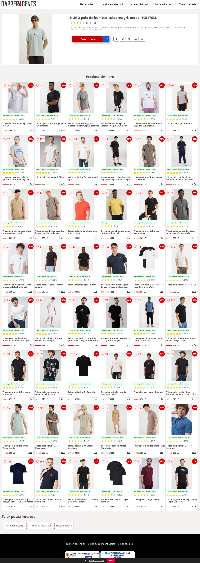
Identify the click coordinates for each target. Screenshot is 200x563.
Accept (111, 560)
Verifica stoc (95, 39)
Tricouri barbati (64, 525)
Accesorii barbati (139, 4)
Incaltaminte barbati (112, 4)
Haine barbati (87, 4)
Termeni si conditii (75, 543)
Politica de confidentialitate (101, 543)
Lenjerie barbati (163, 4)
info (30, 130)
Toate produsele (187, 4)
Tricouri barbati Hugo (40, 525)
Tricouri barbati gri (15, 525)
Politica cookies (125, 543)
